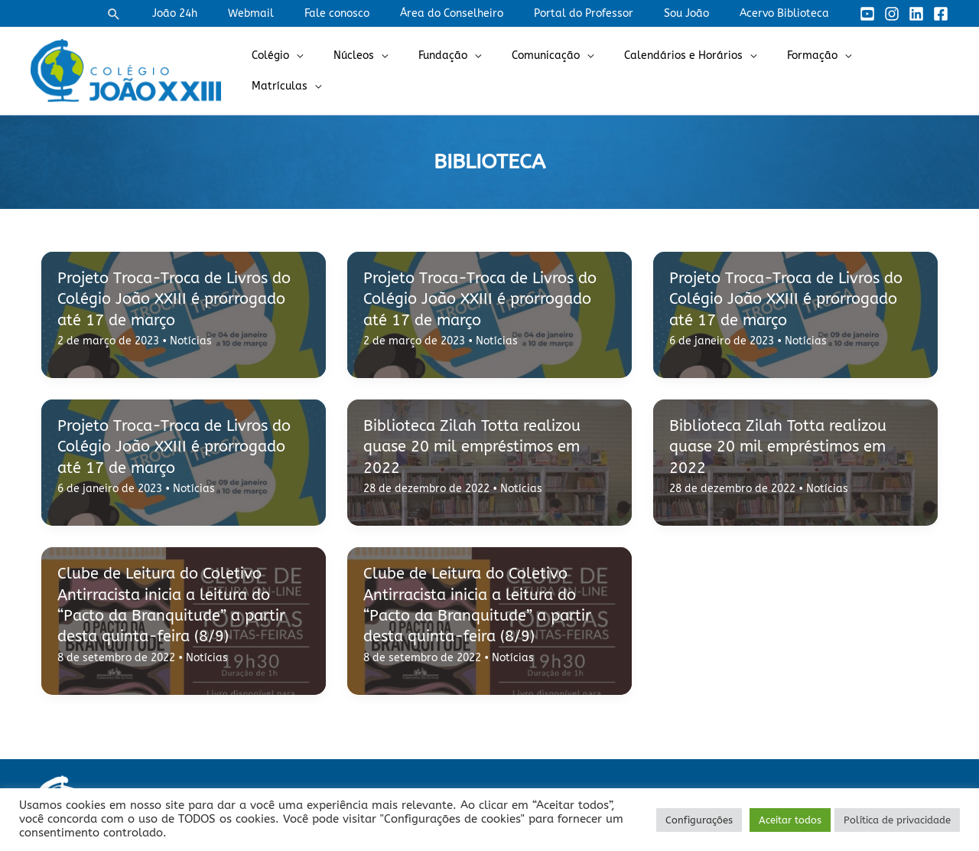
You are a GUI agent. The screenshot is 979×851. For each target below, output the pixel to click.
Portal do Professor (606, 13)
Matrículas (896, 70)
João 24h (234, 13)
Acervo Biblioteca (789, 13)
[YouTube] (867, 13)
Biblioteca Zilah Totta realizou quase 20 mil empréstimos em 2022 (476, 447)
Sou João (700, 13)
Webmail (301, 13)
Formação (807, 70)
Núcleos (386, 70)
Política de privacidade (897, 820)
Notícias (191, 340)
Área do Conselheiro (483, 13)
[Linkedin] (916, 13)
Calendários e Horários (688, 70)
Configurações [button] (699, 820)
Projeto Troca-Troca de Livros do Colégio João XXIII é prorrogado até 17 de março (179, 299)
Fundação (465, 70)
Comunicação (559, 70)
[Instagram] (891, 13)
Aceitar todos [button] (790, 820)
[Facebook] (940, 13)
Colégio (311, 70)
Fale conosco (378, 13)
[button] (178, 13)
